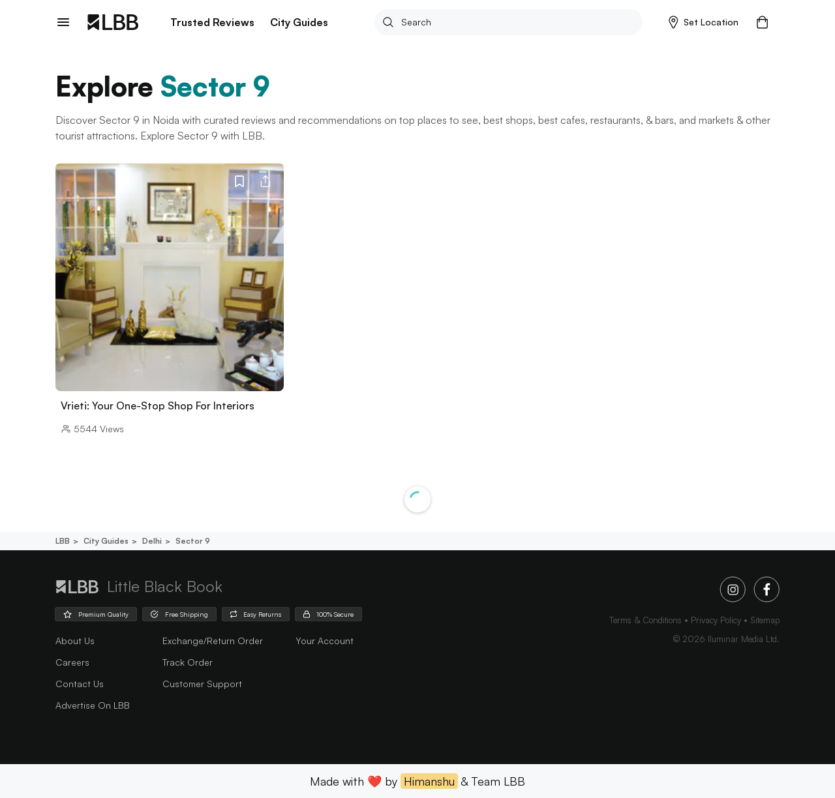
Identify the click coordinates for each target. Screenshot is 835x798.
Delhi (151, 541)
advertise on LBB (92, 705)
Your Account (325, 640)
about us (75, 640)
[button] (703, 22)
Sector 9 (192, 541)
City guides (105, 541)
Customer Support (202, 683)
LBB (62, 541)
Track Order (187, 662)
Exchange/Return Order (212, 640)
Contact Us (79, 683)
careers (72, 662)
